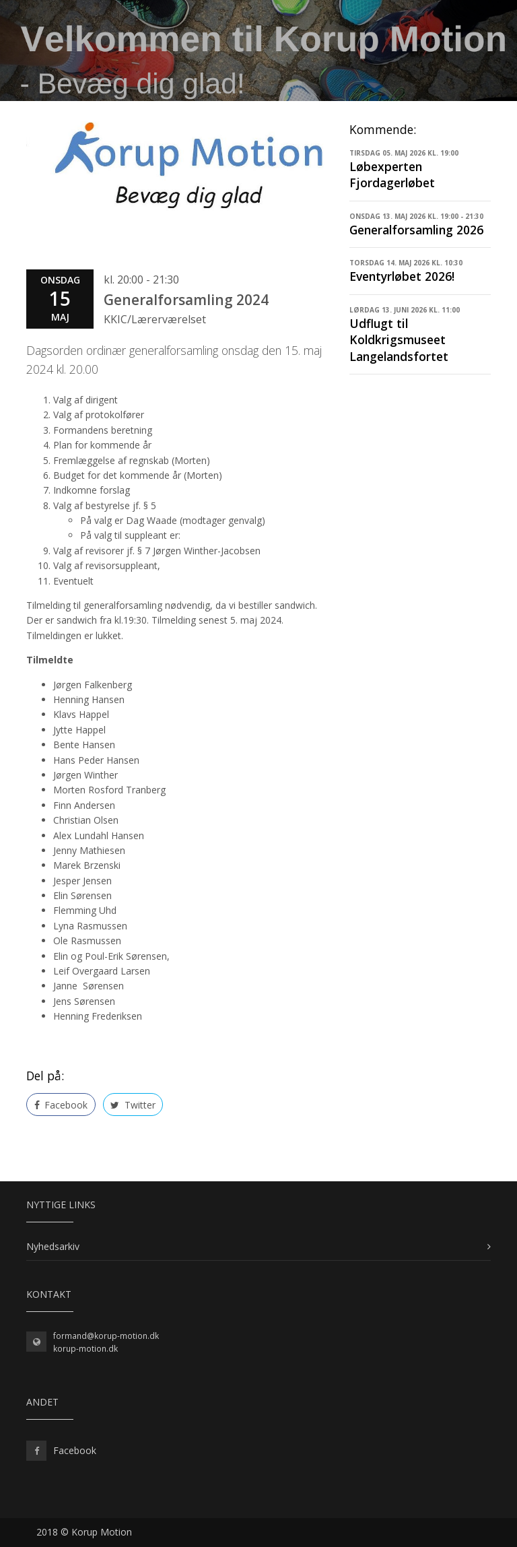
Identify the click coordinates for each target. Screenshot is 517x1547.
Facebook (61, 1104)
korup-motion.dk (85, 1348)
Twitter (133, 1104)
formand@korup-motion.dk (106, 1336)
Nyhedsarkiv (52, 1246)
